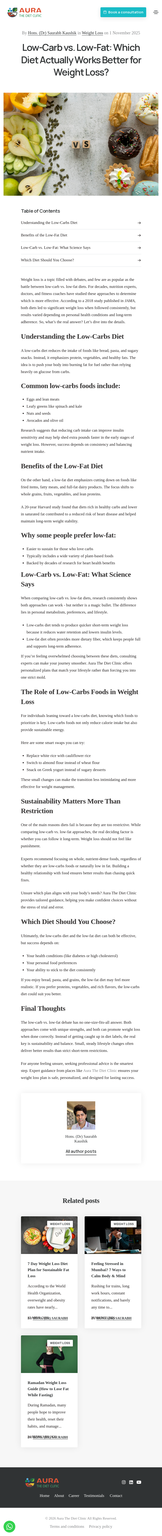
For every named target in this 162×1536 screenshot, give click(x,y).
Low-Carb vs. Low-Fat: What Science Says (56, 247)
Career (74, 1495)
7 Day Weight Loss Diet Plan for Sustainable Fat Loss (48, 1269)
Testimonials (94, 1495)
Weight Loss (92, 33)
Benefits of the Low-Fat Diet (44, 235)
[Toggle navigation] (155, 12)
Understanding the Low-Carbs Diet (49, 222)
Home (45, 1495)
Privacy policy (100, 1526)
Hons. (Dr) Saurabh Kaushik (52, 33)
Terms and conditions (67, 1526)
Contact (116, 1495)
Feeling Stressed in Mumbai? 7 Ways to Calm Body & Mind (108, 1269)
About (59, 1495)
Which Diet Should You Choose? (47, 260)
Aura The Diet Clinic (100, 1070)
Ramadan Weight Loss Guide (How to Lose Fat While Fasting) (48, 1389)
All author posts (81, 1151)
